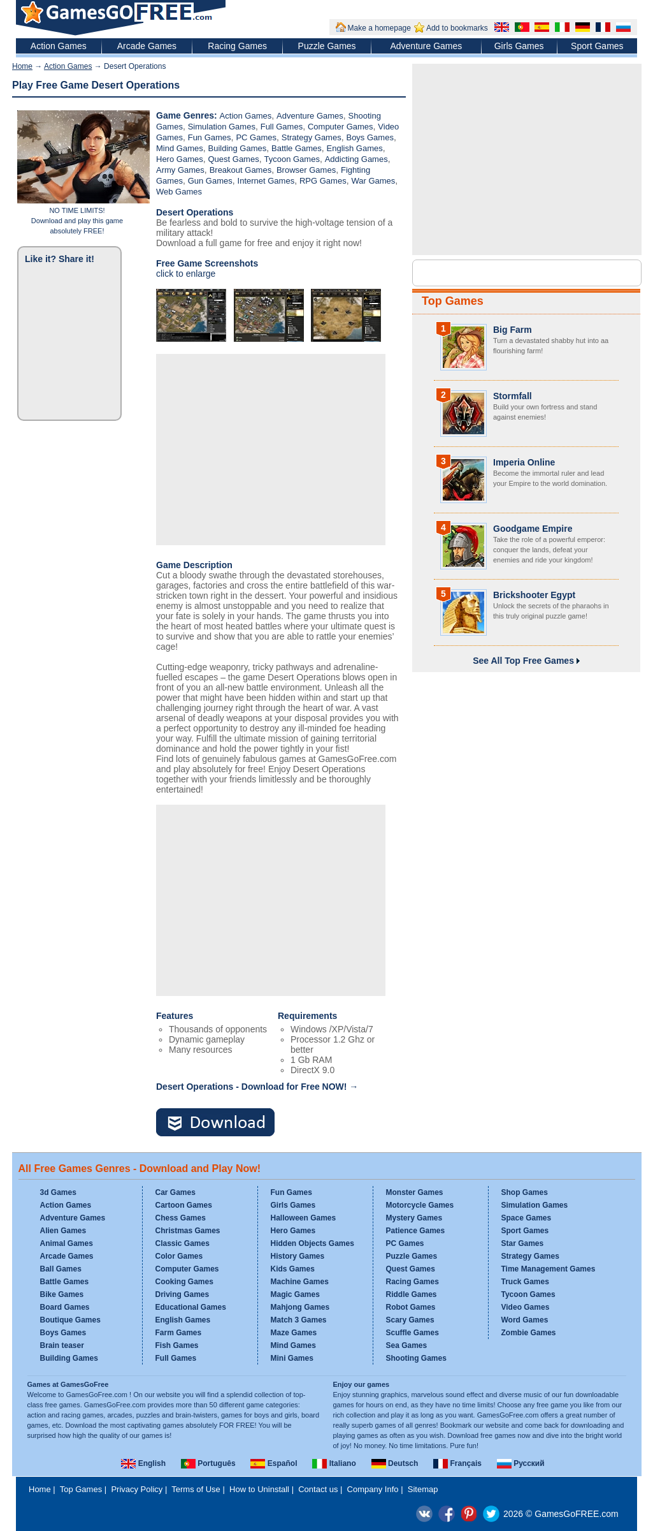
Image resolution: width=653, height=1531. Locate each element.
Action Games (59, 46)
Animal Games (66, 1243)
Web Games (179, 191)
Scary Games (410, 1319)
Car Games (175, 1192)
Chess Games (180, 1217)
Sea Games (406, 1345)
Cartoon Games (183, 1205)
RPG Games (323, 181)
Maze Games (294, 1332)
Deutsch (395, 1463)
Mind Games (179, 148)
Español (273, 1463)
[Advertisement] (271, 449)
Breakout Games (241, 170)
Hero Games (179, 159)
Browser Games (306, 170)
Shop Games (524, 1192)
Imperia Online (524, 462)
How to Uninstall (259, 1489)
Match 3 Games (299, 1319)
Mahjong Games (300, 1307)
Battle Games (296, 148)
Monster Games (414, 1192)
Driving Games (182, 1294)
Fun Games (209, 137)
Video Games (525, 1307)
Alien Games (63, 1230)
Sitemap (423, 1489)
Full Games (282, 126)
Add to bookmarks (457, 28)
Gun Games (210, 181)
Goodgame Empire (532, 529)
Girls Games (519, 46)
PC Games (256, 137)
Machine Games (300, 1281)
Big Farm (512, 330)
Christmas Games (187, 1230)
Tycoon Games (291, 159)
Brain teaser (62, 1345)
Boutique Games (70, 1319)
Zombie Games (528, 1332)
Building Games (237, 148)
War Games (373, 181)
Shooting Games (416, 1358)
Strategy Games (311, 137)
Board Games (65, 1307)
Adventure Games (426, 46)
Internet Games (266, 181)
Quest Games (233, 159)
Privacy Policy (136, 1489)
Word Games (525, 1319)
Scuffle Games (412, 1332)
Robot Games (411, 1307)
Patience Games (415, 1230)
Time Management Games (548, 1268)
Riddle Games (411, 1294)
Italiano (333, 1463)
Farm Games (178, 1332)
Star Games (522, 1243)
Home (22, 66)
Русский (521, 1463)
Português (208, 1463)
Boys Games (369, 137)
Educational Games (190, 1307)
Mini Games (292, 1358)
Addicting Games (356, 159)
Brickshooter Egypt (534, 595)
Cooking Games (184, 1281)
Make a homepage (379, 28)
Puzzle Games (327, 46)
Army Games (180, 170)
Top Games (453, 301)
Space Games (526, 1217)
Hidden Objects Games (312, 1243)
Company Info (373, 1489)
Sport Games (597, 46)
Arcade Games (146, 46)
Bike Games (62, 1294)
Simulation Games (221, 126)
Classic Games (182, 1243)
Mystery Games (414, 1217)
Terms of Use (195, 1489)
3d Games (58, 1192)
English (143, 1463)
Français (457, 1463)
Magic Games (295, 1294)
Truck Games (525, 1281)
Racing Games (237, 46)
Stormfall (512, 396)
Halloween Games (303, 1217)
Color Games (179, 1256)
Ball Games (61, 1268)
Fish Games (177, 1345)
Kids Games (293, 1268)
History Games (298, 1256)
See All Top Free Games (526, 661)
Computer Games (340, 126)
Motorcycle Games (420, 1205)
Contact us (318, 1489)
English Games (355, 148)
